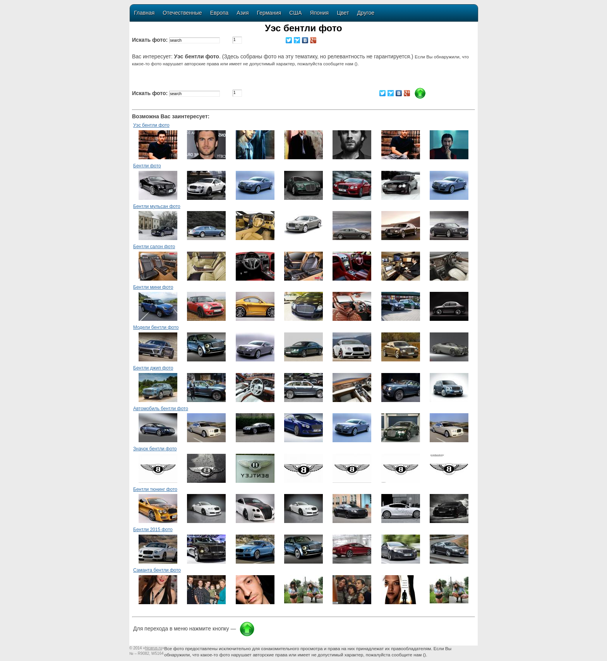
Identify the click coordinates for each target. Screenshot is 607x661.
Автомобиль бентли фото (160, 408)
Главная (144, 13)
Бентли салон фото (154, 246)
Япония (319, 13)
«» (153, 648)
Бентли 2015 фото (153, 529)
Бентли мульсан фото (156, 206)
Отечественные (182, 13)
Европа (219, 13)
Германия (269, 13)
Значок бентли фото (155, 448)
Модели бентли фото (156, 327)
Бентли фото (147, 166)
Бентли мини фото (153, 287)
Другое (365, 13)
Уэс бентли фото (151, 125)
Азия (243, 13)
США (295, 13)
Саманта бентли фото (157, 570)
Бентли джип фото (153, 368)
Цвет (343, 13)
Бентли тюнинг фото (155, 489)
